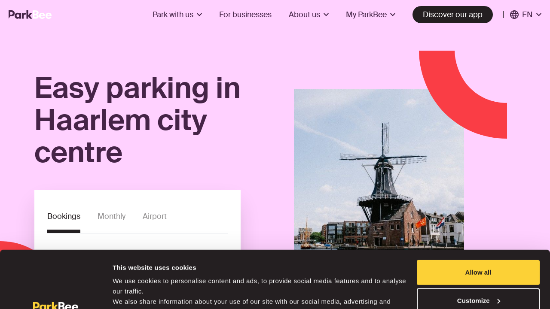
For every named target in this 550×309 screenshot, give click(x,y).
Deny (478, 275)
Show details (133, 292)
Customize (478, 246)
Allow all (478, 218)
